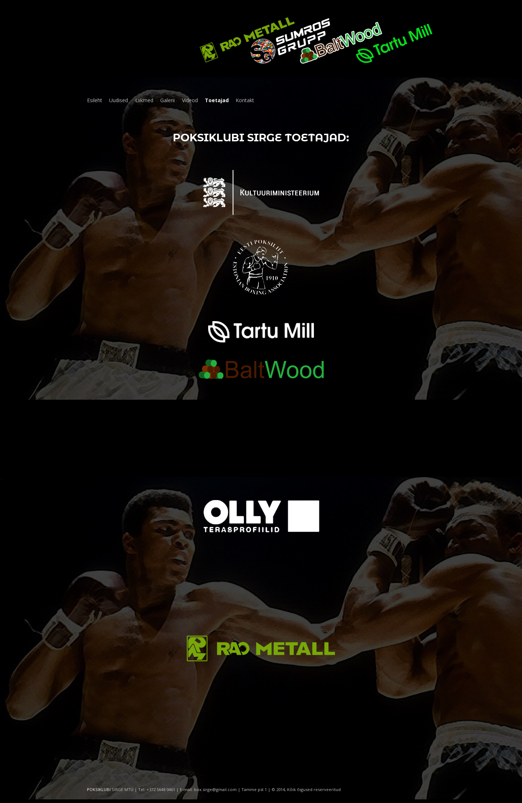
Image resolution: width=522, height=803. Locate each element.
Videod (190, 100)
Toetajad (217, 100)
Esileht (94, 100)
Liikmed (144, 100)
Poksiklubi (208, 137)
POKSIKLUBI (99, 789)
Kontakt (245, 100)
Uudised (118, 100)
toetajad (315, 137)
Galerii (167, 100)
